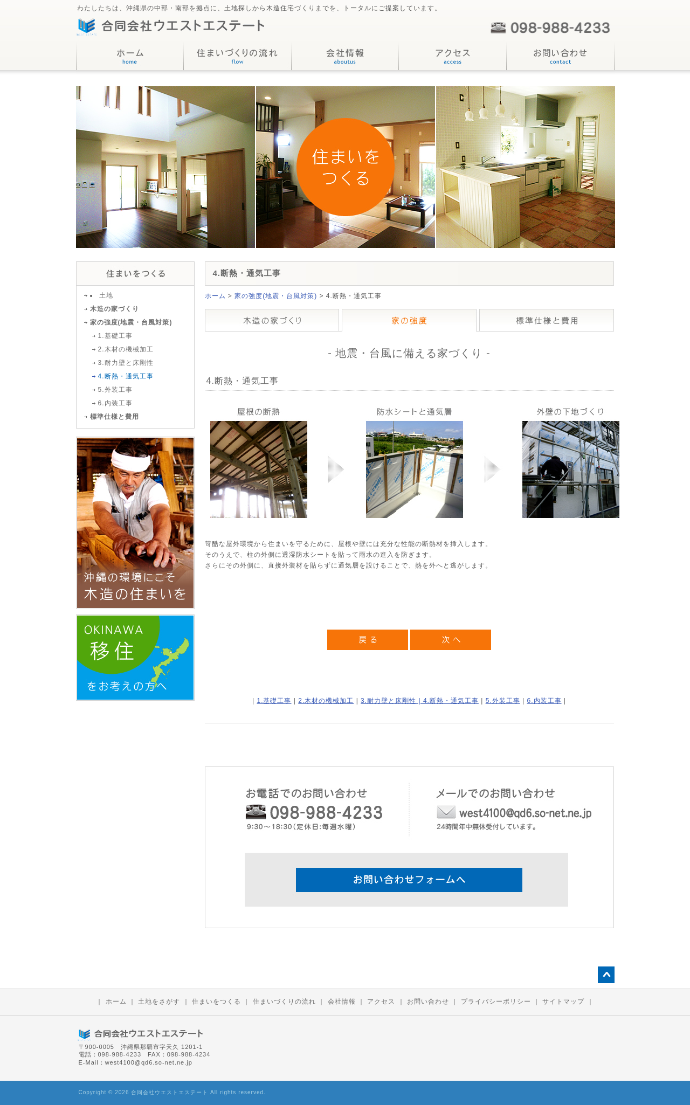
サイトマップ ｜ (568, 1001)
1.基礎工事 (274, 701)
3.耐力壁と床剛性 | (392, 701)
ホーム (215, 296)
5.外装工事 (503, 701)
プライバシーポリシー (496, 1001)
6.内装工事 (544, 701)
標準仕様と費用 (114, 416)
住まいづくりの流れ (284, 1001)
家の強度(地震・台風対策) (275, 296)
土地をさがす (159, 1001)
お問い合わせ (428, 1001)
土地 (106, 295)
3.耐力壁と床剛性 (126, 363)
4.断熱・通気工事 (451, 701)
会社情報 (342, 1001)
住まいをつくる (216, 1001)
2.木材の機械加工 (326, 701)
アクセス (381, 1001)
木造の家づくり (114, 309)
